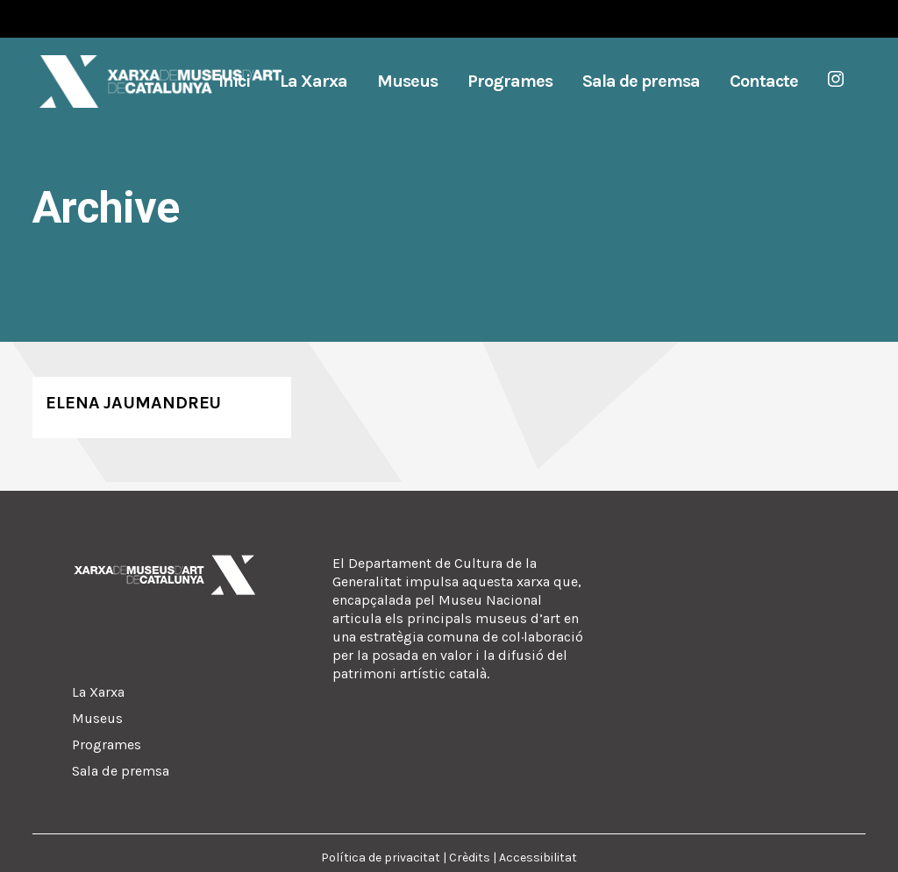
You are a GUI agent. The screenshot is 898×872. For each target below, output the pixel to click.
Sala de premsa (120, 770)
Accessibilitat (538, 857)
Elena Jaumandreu (133, 403)
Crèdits (469, 857)
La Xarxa (98, 692)
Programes (106, 744)
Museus (97, 718)
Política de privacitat (380, 857)
